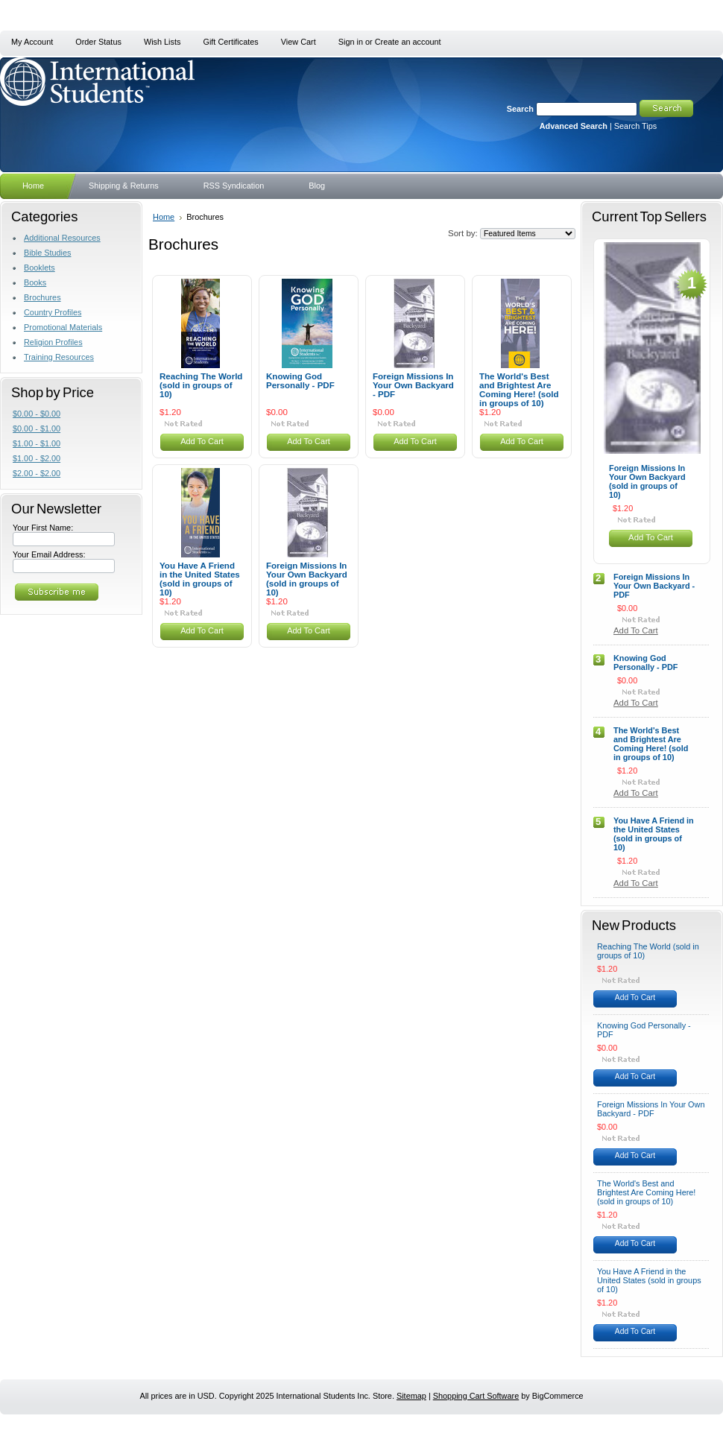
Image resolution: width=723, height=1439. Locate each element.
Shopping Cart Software (476, 1395)
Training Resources (59, 356)
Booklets (39, 267)
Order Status (98, 41)
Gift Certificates (230, 41)
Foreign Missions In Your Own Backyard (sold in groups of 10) (306, 579)
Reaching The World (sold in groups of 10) (201, 385)
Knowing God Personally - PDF (300, 381)
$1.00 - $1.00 (36, 443)
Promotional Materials (63, 327)
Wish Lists (162, 41)
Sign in (350, 41)
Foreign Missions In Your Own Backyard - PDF (413, 385)
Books (35, 282)
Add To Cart (202, 441)
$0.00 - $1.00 (36, 428)
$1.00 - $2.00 (36, 458)
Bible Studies (47, 252)
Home (163, 216)
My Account (32, 41)
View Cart (298, 41)
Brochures (42, 297)
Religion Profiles (53, 342)
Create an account (408, 41)
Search (520, 108)
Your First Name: (43, 527)
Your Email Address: (49, 554)
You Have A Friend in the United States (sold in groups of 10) (200, 579)
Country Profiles (52, 312)
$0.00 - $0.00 (36, 413)
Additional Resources (62, 237)
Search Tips (635, 125)
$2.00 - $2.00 (36, 473)
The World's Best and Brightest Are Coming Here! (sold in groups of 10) (519, 390)
